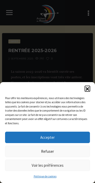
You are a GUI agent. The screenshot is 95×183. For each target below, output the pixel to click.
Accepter (47, 137)
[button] (87, 88)
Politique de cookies (45, 176)
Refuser (47, 151)
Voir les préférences (48, 165)
